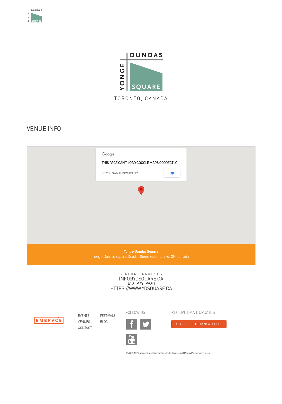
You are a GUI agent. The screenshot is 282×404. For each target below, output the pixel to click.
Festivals (107, 315)
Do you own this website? (120, 173)
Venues (84, 322)
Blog (104, 322)
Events (83, 315)
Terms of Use (204, 353)
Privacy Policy (190, 353)
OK (172, 173)
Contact (85, 328)
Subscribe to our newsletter (199, 324)
